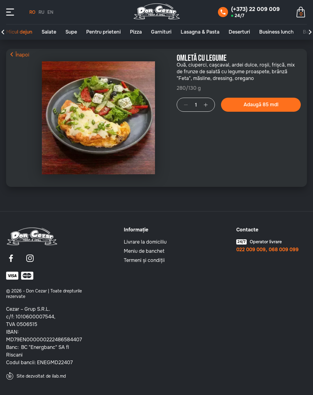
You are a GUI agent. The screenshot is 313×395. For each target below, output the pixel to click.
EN (50, 12)
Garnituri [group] (161, 32)
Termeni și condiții (144, 260)
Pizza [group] (136, 32)
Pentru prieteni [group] (103, 32)
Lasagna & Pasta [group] (200, 32)
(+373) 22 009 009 (255, 9)
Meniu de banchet (144, 251)
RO (32, 12)
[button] (3, 32)
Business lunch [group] (276, 32)
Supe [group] (71, 32)
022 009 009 (251, 250)
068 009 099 (284, 250)
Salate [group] (49, 32)
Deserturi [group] (239, 32)
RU (41, 12)
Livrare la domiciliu (145, 242)
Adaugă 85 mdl (261, 104)
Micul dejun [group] (19, 32)
